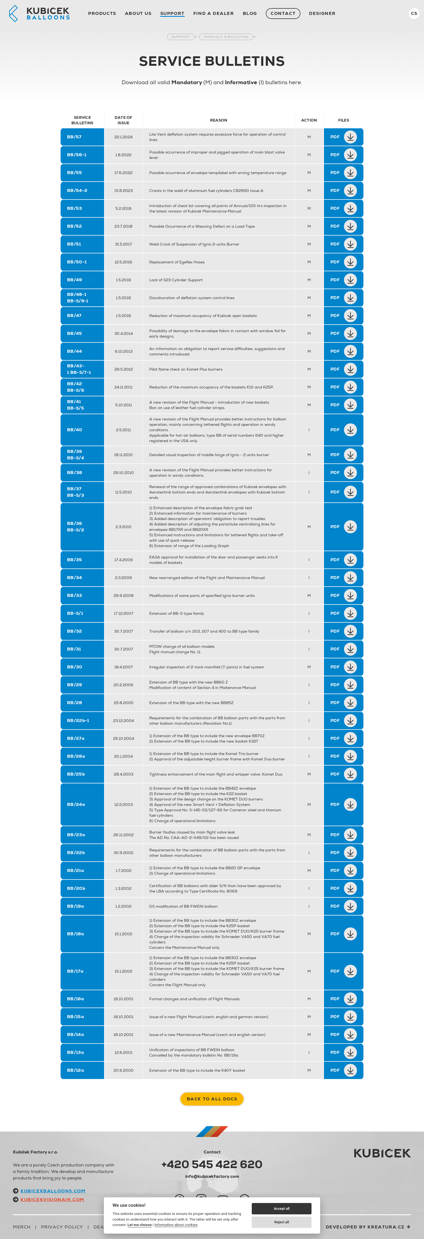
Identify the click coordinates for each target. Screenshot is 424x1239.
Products (102, 13)
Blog (250, 13)
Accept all (281, 1209)
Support (172, 13)
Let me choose (140, 1224)
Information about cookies (175, 1224)
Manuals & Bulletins (226, 37)
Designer (322, 13)
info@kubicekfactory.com (212, 1176)
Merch (22, 1227)
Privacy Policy (62, 1227)
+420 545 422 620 (212, 1164)
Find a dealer (213, 13)
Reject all (281, 1222)
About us (138, 13)
